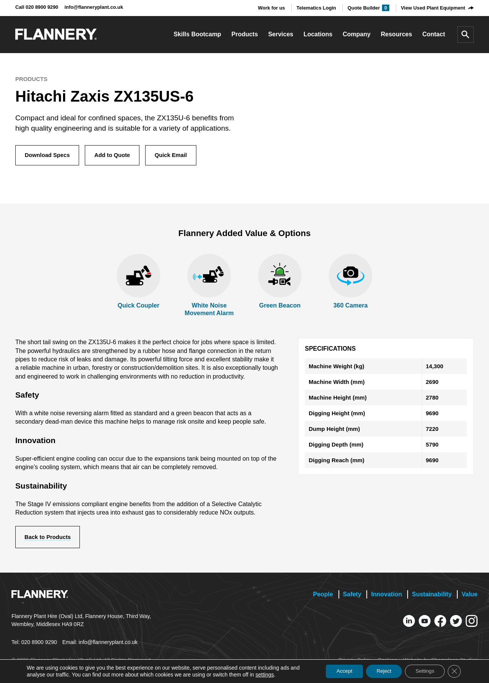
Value (469, 595)
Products (245, 34)
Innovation (386, 595)
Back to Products (48, 538)
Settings (422, 671)
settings (265, 675)
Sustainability (432, 595)
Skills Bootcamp (197, 34)
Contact (433, 34)
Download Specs (48, 155)
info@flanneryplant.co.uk (94, 7)
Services (280, 34)
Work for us (271, 8)
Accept (338, 671)
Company (357, 34)
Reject (379, 671)
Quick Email (175, 155)
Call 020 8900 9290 (36, 7)
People (323, 595)
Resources (396, 34)
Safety (352, 595)
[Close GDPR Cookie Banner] (454, 671)
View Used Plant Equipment (433, 8)
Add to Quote (115, 155)
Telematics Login (316, 8)
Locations (318, 34)
